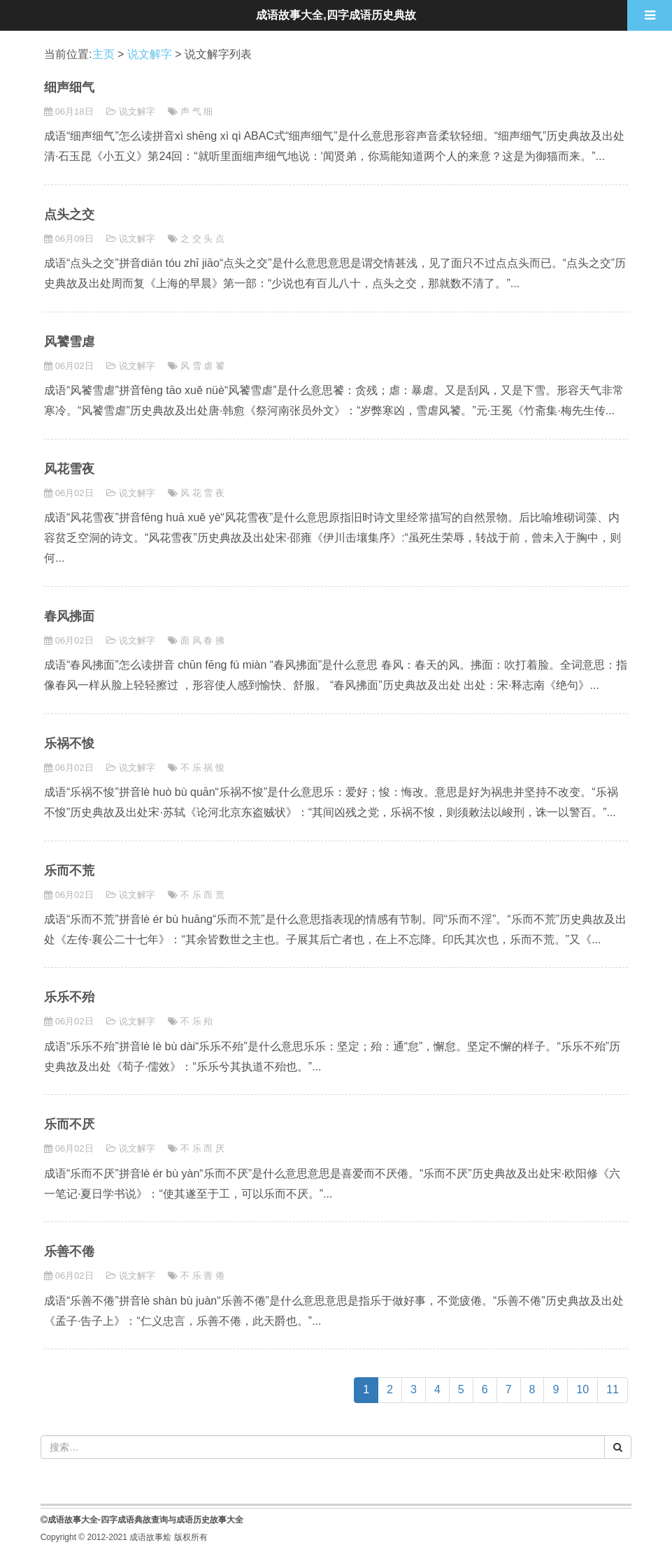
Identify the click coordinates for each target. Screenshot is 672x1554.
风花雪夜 (69, 469)
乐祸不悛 (69, 743)
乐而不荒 (69, 871)
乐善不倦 (69, 1251)
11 (612, 1389)
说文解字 (149, 54)
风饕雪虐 (69, 342)
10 (582, 1389)
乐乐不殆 (69, 997)
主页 (103, 54)
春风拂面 (69, 616)
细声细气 (69, 87)
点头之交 (69, 215)
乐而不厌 (69, 1124)
